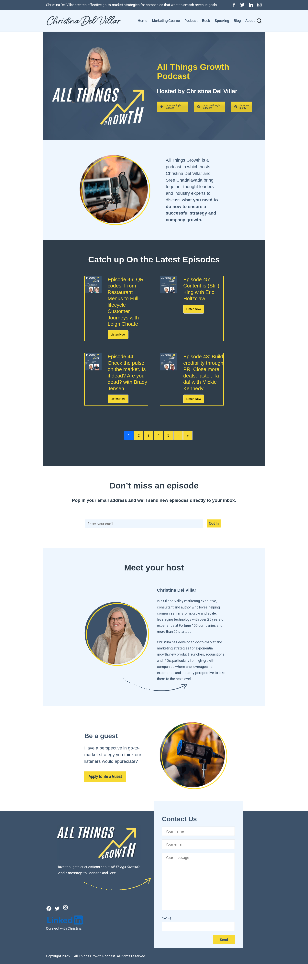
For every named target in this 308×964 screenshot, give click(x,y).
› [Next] (178, 435)
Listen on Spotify (241, 106)
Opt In (214, 523)
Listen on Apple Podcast (170, 106)
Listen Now (118, 334)
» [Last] (188, 435)
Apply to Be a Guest (105, 776)
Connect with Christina (64, 928)
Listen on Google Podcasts (208, 106)
